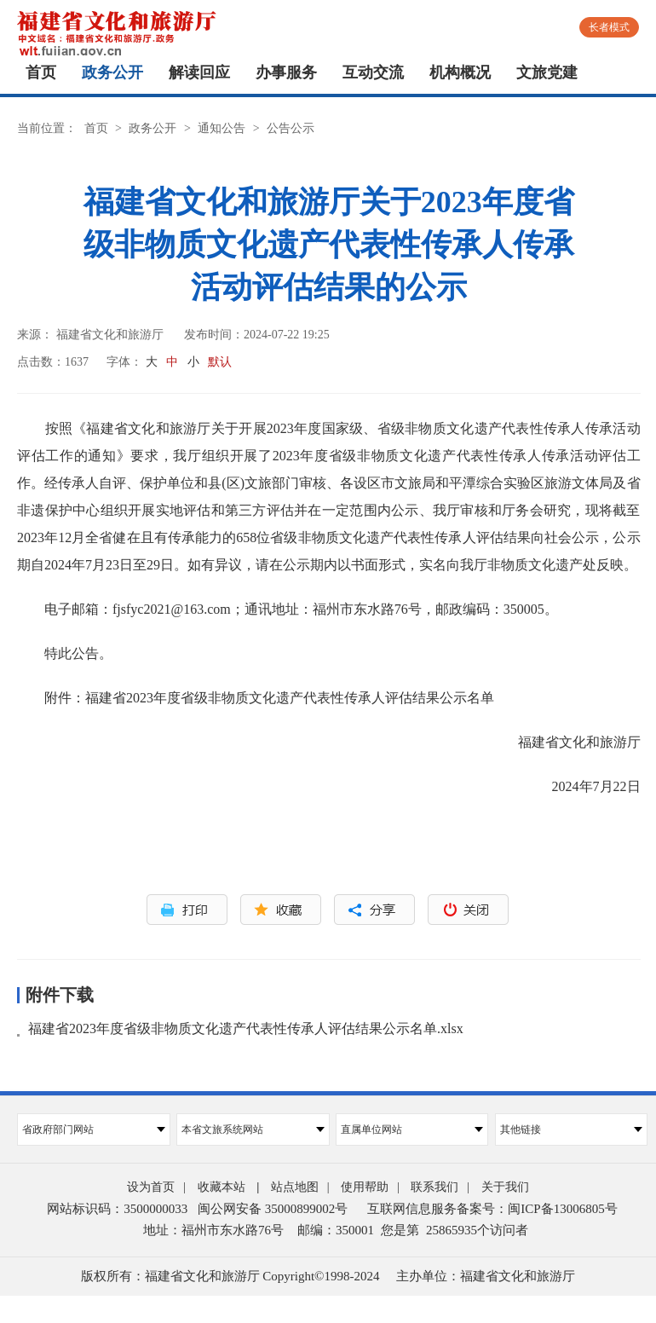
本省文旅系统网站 (253, 1129)
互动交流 (373, 72)
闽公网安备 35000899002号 (273, 1209)
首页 (41, 72)
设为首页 (151, 1187)
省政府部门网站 (93, 1129)
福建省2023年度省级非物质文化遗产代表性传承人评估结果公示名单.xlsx (245, 1028)
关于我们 (505, 1187)
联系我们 (434, 1187)
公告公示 (290, 128)
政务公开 (112, 72)
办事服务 (286, 72)
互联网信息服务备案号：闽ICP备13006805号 (492, 1209)
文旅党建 (547, 72)
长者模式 (609, 27)
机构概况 (460, 72)
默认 (220, 361)
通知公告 (221, 128)
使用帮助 (364, 1187)
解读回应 (199, 72)
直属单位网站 (412, 1129)
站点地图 (295, 1187)
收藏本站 (221, 1187)
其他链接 (571, 1129)
